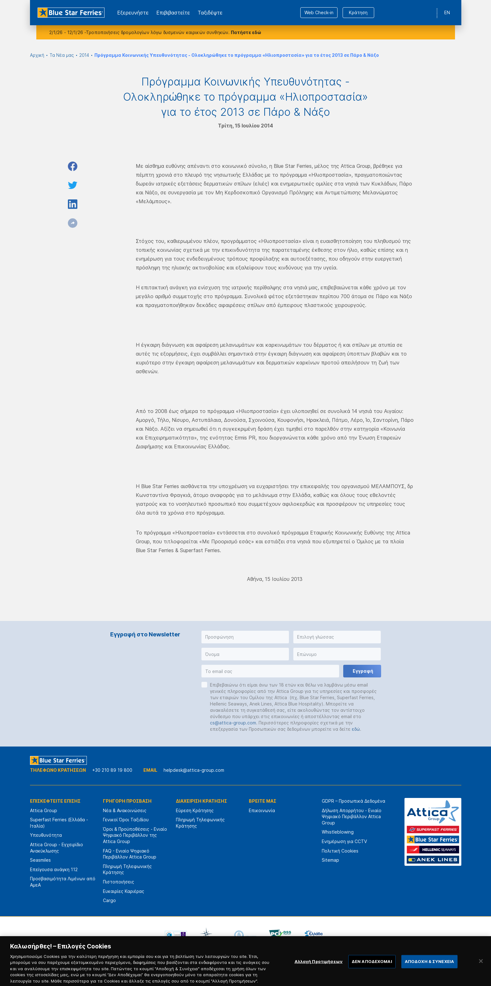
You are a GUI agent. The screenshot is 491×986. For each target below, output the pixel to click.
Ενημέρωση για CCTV (344, 841)
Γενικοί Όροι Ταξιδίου (126, 819)
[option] (176, 935)
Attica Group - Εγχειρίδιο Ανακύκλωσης (56, 847)
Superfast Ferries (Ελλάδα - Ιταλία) (59, 823)
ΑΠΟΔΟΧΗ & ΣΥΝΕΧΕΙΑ (429, 967)
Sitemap (330, 860)
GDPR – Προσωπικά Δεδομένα (353, 801)
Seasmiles (40, 860)
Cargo (109, 900)
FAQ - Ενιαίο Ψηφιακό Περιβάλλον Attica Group (129, 854)
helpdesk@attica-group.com (194, 770)
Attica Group (43, 810)
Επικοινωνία (262, 810)
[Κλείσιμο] (481, 967)
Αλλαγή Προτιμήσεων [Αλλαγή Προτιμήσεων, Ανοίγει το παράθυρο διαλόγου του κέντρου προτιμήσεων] (319, 967)
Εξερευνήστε (133, 12)
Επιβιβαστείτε (173, 12)
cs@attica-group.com (233, 722)
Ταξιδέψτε (210, 12)
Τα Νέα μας (62, 55)
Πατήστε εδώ (246, 32)
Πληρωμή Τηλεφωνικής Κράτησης (127, 869)
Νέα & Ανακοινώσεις (125, 810)
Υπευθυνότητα (46, 835)
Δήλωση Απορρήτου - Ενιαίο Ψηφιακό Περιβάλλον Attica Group (351, 816)
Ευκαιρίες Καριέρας (123, 891)
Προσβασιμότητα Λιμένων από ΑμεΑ (62, 882)
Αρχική (37, 55)
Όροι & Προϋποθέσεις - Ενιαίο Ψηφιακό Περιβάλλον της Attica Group (135, 835)
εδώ (356, 729)
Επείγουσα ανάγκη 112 (54, 869)
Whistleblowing (338, 832)
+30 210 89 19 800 (112, 770)
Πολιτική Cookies (340, 850)
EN (447, 12)
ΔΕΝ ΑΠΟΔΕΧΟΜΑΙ (372, 967)
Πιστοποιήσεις (118, 881)
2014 (84, 55)
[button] (245, 637)
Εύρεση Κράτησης (195, 810)
